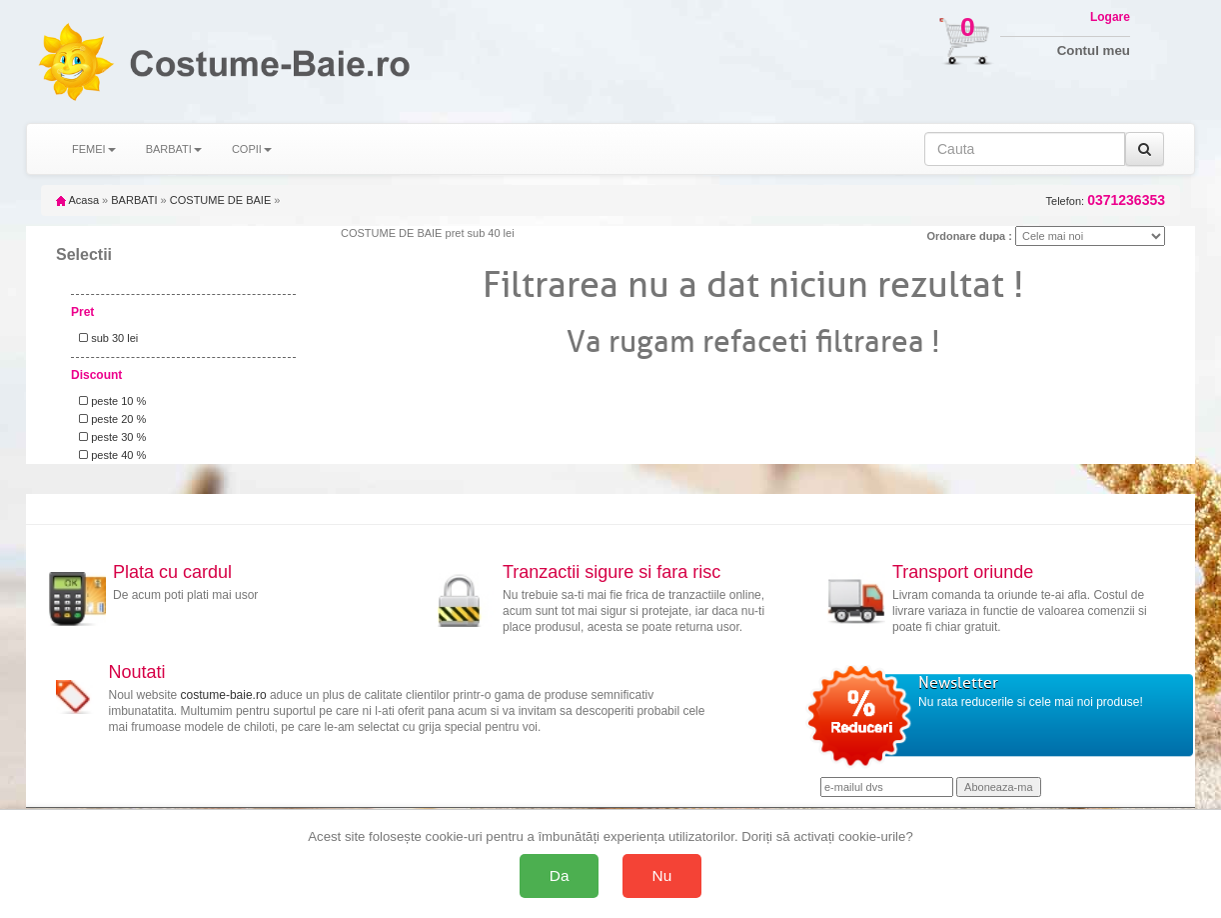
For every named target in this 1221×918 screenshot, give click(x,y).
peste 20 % (109, 419)
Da (560, 875)
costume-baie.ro (224, 695)
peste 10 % (109, 401)
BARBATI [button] (174, 149)
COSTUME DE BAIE (220, 200)
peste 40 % (109, 455)
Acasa (77, 200)
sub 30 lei (105, 338)
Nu (662, 875)
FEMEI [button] (94, 149)
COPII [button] (252, 149)
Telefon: (1105, 200)
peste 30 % (109, 437)
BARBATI (134, 200)
